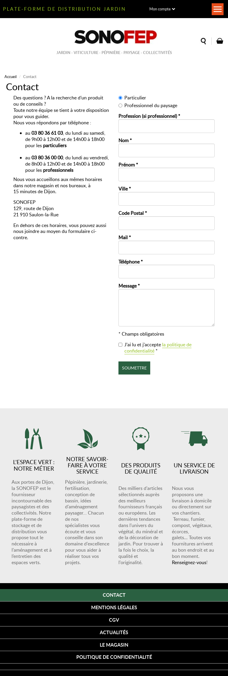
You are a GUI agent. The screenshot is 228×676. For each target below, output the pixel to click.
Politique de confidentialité (114, 656)
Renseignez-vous (189, 562)
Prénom (128, 165)
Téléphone (130, 262)
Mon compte (160, 9)
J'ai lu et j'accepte (154, 348)
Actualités (114, 632)
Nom (125, 140)
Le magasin (114, 644)
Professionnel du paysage (147, 105)
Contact (114, 594)
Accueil (10, 76)
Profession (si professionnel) (149, 116)
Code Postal (132, 213)
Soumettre (134, 368)
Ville (124, 189)
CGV (114, 619)
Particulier (132, 98)
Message (129, 286)
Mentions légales (114, 607)
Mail (124, 237)
